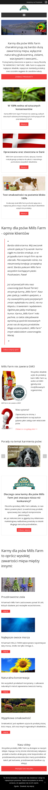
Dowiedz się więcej (27, 786)
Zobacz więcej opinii (11, 350)
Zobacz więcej (24, 530)
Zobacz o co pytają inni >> (26, 429)
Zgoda (16, 786)
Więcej (23, 124)
